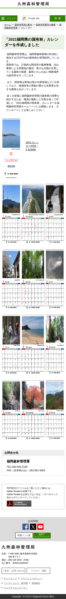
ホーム (7, 24)
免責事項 (36, 583)
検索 (57, 18)
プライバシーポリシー (31, 578)
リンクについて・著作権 (16, 583)
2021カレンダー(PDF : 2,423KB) (32, 146)
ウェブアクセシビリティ (16, 588)
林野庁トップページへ (42, 535)
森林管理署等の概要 (46, 24)
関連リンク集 (24, 535)
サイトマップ (10, 578)
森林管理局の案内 (23, 24)
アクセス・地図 (38, 570)
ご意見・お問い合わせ (13, 570)
